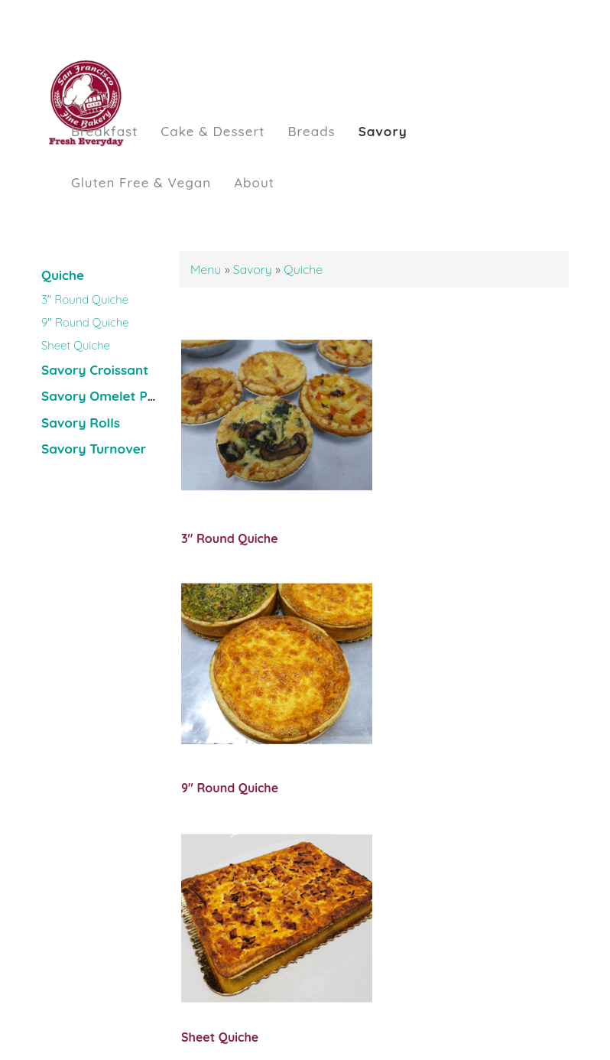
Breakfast (104, 131)
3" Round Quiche (84, 299)
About (254, 182)
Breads (311, 131)
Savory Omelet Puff (104, 396)
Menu (207, 269)
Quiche (62, 275)
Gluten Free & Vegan (141, 182)
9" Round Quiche (85, 322)
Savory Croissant (94, 370)
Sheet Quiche (75, 345)
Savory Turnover (93, 449)
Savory (383, 131)
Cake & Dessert (212, 131)
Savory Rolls (80, 423)
